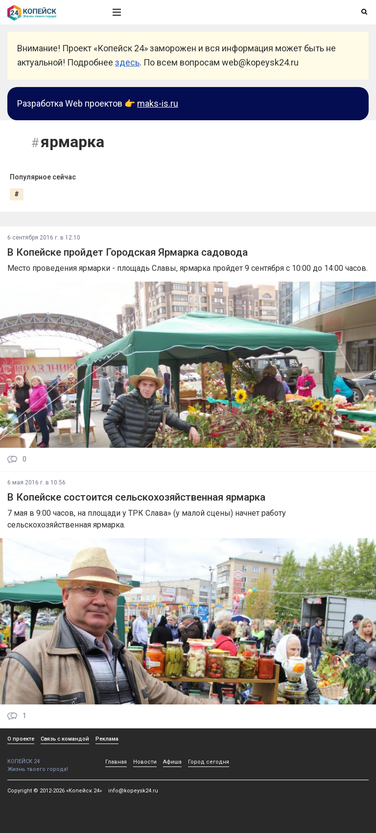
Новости (145, 762)
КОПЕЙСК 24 (49, 758)
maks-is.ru (157, 103)
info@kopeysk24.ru (133, 791)
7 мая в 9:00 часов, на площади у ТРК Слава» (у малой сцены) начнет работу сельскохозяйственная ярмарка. (146, 518)
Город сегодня (208, 762)
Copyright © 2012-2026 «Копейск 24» (54, 791)
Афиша (172, 762)
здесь (127, 62)
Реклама (106, 739)
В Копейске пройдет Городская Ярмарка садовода (127, 252)
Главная (116, 762)
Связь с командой (65, 739)
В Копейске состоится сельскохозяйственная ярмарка (136, 497)
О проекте (20, 739)
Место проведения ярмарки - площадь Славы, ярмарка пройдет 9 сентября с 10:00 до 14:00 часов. (187, 268)
